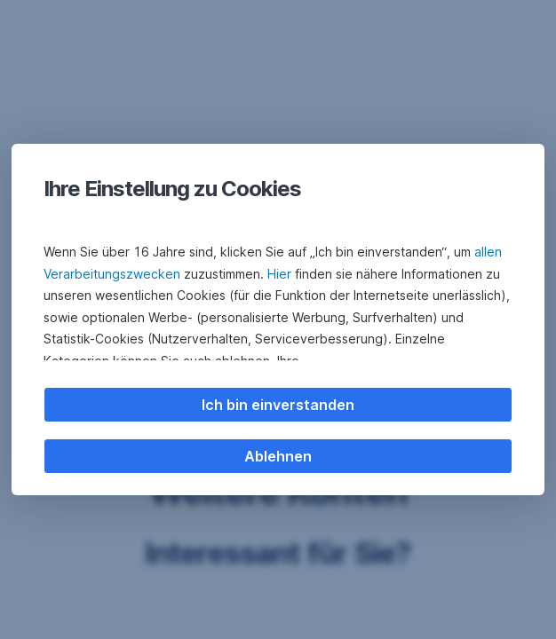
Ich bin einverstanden (278, 405)
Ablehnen (278, 456)
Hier (279, 273)
